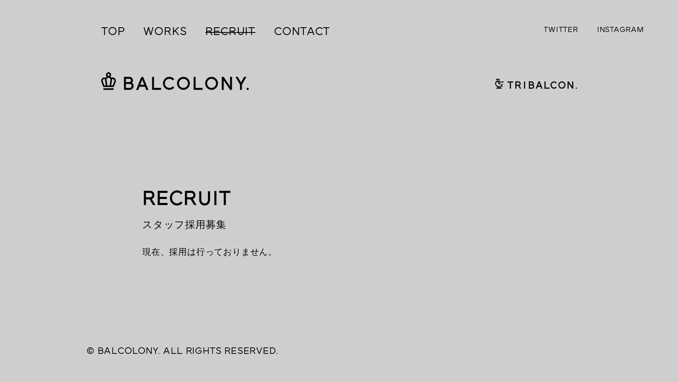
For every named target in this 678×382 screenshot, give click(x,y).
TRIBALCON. (536, 83)
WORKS (165, 31)
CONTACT (302, 31)
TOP (113, 31)
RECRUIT (230, 31)
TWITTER (561, 29)
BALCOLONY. (175, 80)
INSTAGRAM (620, 29)
